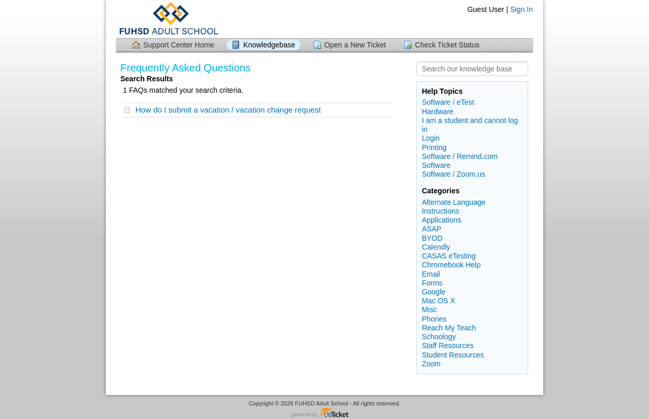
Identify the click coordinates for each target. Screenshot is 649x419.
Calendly (436, 247)
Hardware (438, 111)
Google (433, 292)
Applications (441, 220)
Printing (434, 147)
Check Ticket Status (447, 45)
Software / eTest (448, 102)
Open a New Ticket (355, 45)
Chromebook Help (451, 265)
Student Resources (453, 355)
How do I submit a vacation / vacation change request (228, 109)
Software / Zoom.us (453, 174)
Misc (429, 309)
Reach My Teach (449, 328)
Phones (434, 319)
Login (431, 138)
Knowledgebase (269, 45)
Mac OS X (438, 301)
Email (431, 274)
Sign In (521, 9)
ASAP (431, 229)
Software (436, 165)
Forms (432, 283)
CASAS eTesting (449, 256)
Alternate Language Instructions (453, 206)
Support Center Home (178, 45)
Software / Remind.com (460, 156)
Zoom (431, 364)
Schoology (439, 336)
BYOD (432, 238)
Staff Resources (447, 345)
